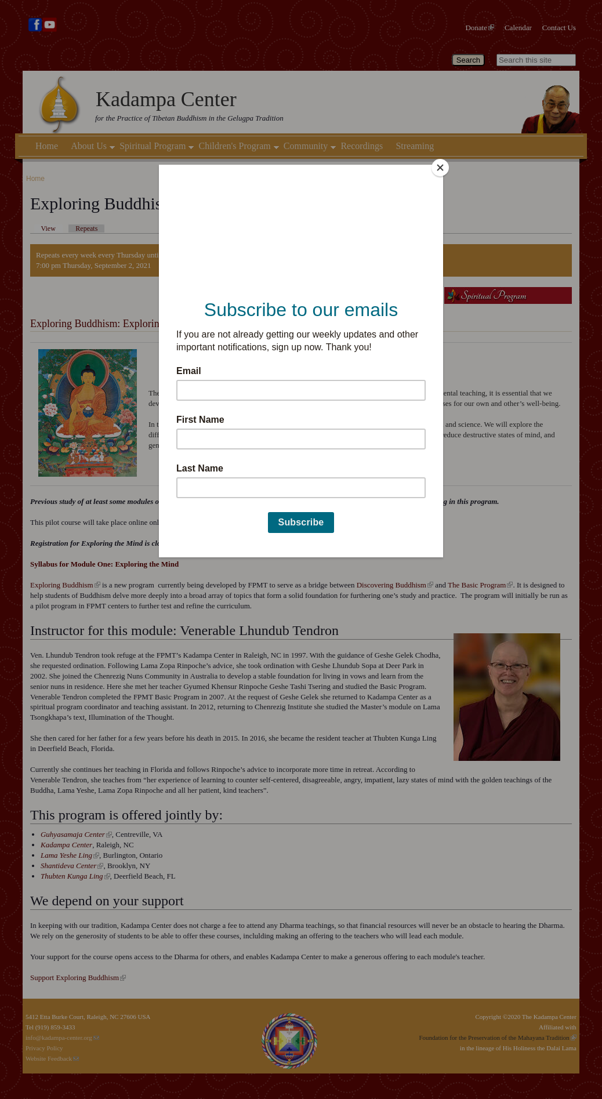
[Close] (440, 167)
